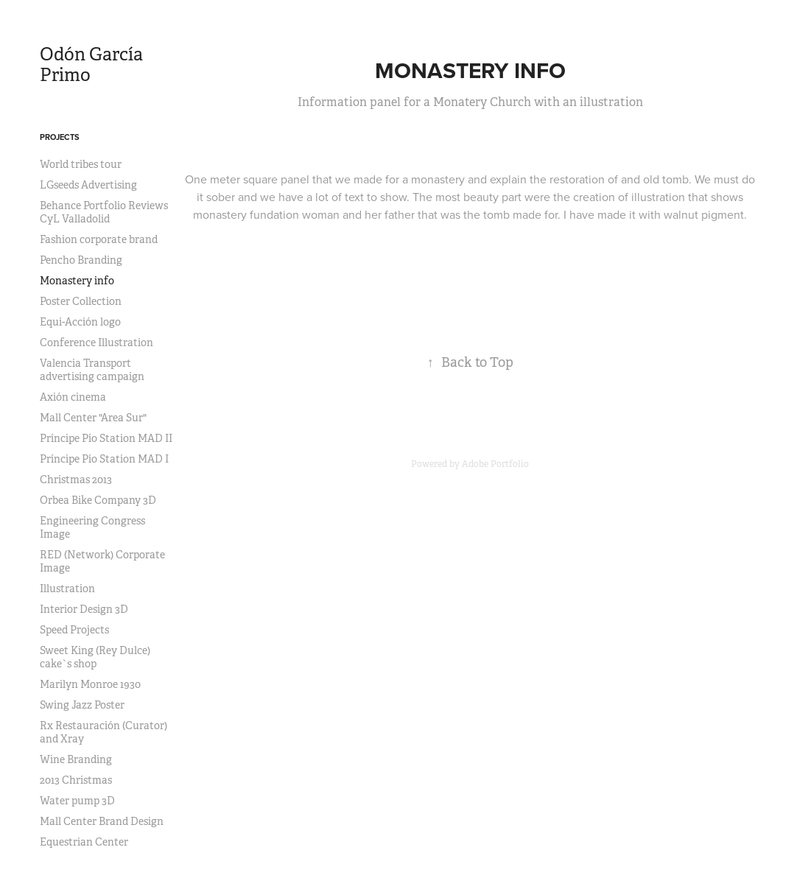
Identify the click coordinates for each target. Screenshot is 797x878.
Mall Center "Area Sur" (93, 417)
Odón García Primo (91, 64)
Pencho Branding (81, 260)
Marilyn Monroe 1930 (90, 684)
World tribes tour (81, 164)
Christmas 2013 (76, 479)
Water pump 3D (77, 800)
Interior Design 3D (84, 609)
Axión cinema (73, 397)
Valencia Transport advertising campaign (92, 370)
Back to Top (470, 362)
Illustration (67, 588)
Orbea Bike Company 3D (98, 500)
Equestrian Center (84, 842)
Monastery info (77, 280)
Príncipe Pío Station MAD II (106, 438)
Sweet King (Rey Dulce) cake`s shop (95, 657)
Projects (60, 137)
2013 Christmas (76, 780)
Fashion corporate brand (99, 239)
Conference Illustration (96, 342)
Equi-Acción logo (80, 322)
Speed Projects (74, 629)
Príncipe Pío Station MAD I (104, 459)
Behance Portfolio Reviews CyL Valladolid (104, 212)
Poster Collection (81, 301)
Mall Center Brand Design (102, 821)
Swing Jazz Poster (82, 705)
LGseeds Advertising (88, 185)
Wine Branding (76, 759)
